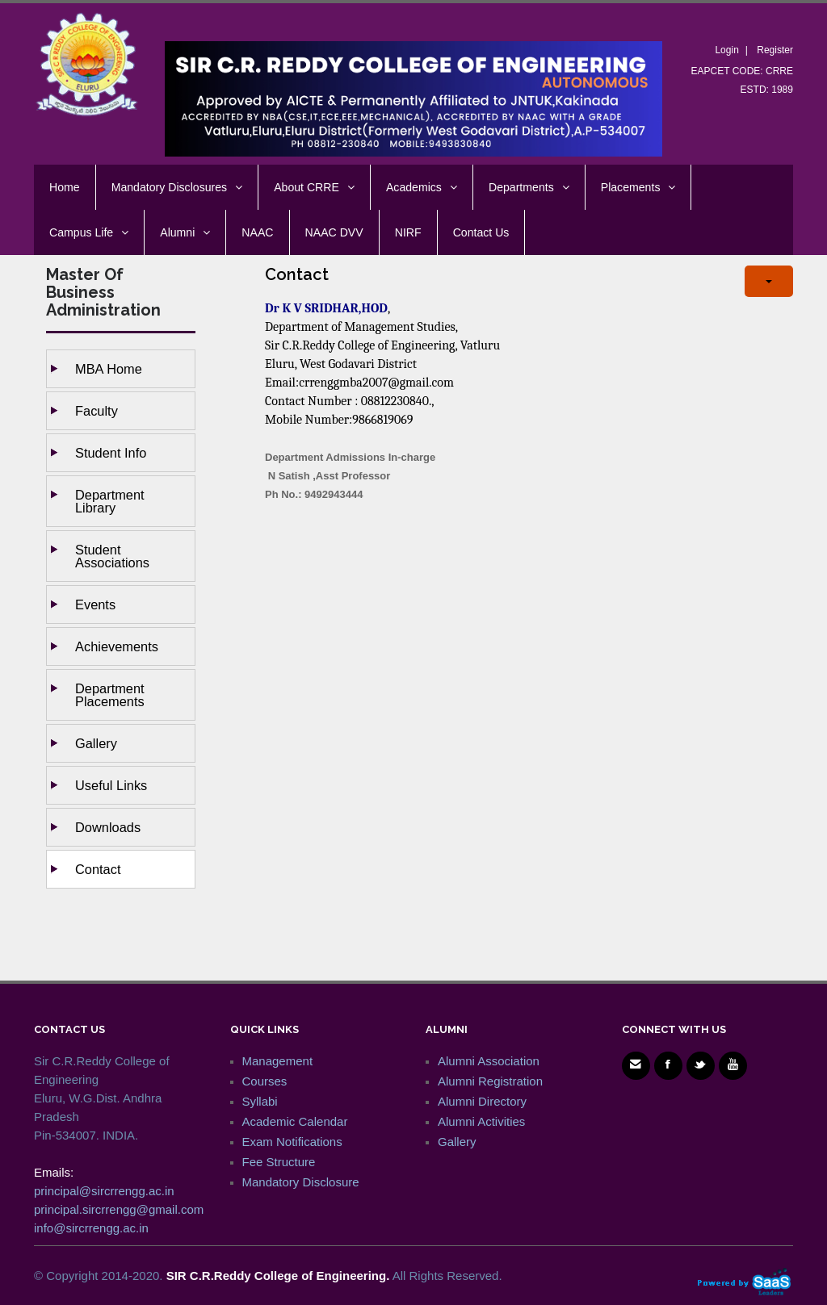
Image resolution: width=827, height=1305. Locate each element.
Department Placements (110, 695)
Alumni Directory (482, 1101)
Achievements (116, 646)
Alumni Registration (490, 1081)
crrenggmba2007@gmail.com (376, 382)
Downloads (108, 827)
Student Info (110, 452)
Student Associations (112, 556)
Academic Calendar (295, 1121)
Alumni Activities (481, 1121)
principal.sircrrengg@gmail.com (119, 1209)
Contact (98, 869)
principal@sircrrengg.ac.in (104, 1191)
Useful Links (111, 785)
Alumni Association (488, 1061)
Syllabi (260, 1101)
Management (277, 1061)
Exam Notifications (292, 1141)
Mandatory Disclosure (300, 1182)
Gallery (96, 743)
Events (95, 604)
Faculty (96, 411)
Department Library (110, 501)
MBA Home (108, 369)
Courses (265, 1081)
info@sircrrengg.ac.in (91, 1228)
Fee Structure (279, 1162)
